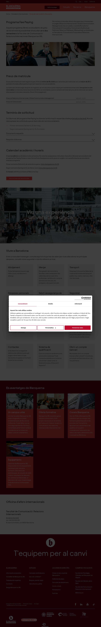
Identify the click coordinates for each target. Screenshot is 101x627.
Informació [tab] (78, 303)
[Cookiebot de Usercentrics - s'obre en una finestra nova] (83, 298)
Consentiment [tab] (22, 303)
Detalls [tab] (50, 303)
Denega (23, 328)
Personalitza (50, 328)
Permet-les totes (77, 328)
